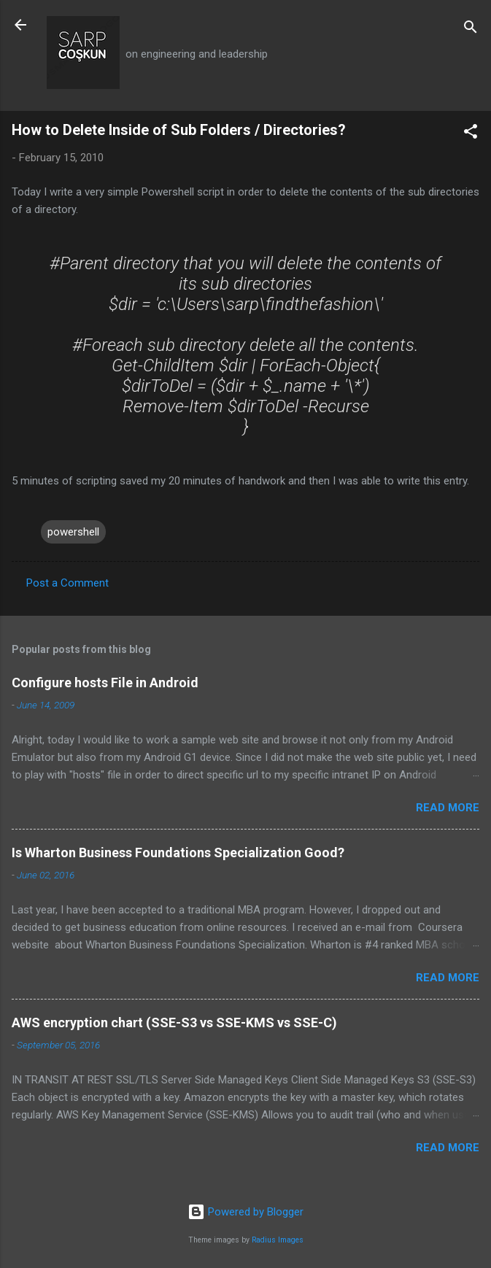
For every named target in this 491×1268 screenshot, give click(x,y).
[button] (470, 134)
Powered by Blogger (245, 1211)
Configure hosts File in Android (105, 682)
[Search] (470, 29)
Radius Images (278, 1240)
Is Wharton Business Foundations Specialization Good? (178, 852)
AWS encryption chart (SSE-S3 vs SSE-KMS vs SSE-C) (174, 1022)
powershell (73, 531)
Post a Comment (67, 582)
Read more (447, 807)
